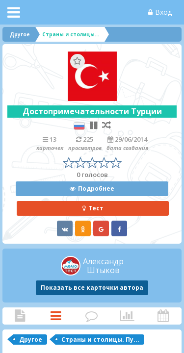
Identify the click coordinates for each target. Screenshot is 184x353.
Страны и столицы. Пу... (100, 339)
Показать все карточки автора (92, 287)
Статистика (127, 316)
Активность (163, 316)
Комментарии (91, 316)
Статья (20, 316)
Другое (30, 339)
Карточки (56, 316)
